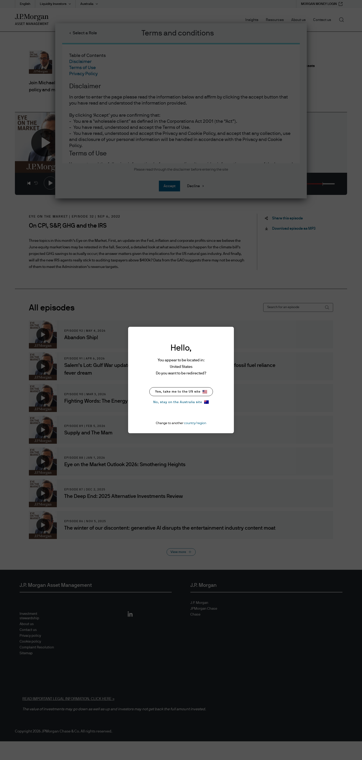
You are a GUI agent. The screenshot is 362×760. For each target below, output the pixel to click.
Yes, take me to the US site (181, 392)
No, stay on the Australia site (181, 402)
